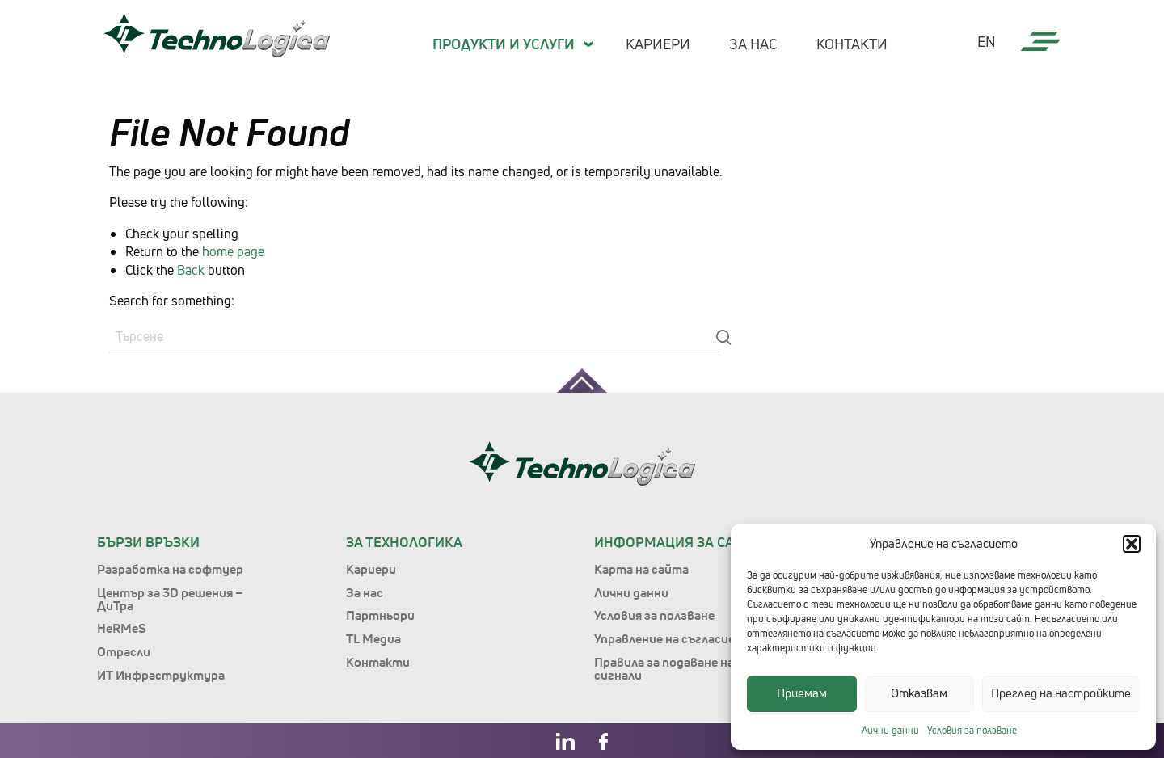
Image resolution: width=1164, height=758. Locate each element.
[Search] (414, 337)
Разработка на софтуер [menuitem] (170, 569)
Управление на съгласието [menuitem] (673, 638)
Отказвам (919, 692)
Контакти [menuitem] (852, 43)
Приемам (802, 692)
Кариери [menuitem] (658, 43)
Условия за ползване (972, 730)
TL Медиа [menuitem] (373, 638)
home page (233, 251)
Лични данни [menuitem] (631, 592)
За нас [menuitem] (753, 43)
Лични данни (890, 730)
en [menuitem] (986, 42)
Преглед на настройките (1061, 692)
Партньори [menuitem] (380, 615)
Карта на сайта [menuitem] (641, 569)
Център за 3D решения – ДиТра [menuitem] (170, 598)
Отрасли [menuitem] (123, 651)
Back (191, 270)
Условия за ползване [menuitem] (654, 615)
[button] (1132, 544)
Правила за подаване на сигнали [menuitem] (664, 668)
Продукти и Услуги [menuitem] (503, 43)
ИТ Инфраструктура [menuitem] (161, 675)
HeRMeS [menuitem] (121, 628)
